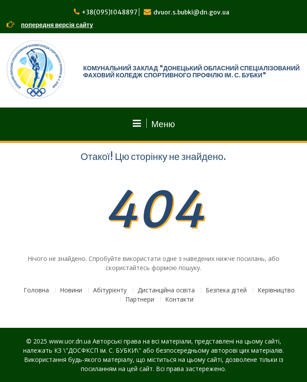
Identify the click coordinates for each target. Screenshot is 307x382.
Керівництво (276, 290)
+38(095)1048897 (110, 12)
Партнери (139, 299)
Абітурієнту (110, 290)
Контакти (179, 299)
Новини (71, 290)
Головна (36, 290)
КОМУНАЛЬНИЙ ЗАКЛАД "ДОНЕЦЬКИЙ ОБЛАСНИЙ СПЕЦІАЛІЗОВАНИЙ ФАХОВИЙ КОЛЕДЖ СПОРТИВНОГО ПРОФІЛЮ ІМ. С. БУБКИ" (191, 72)
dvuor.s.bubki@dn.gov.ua (191, 12)
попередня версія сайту (57, 25)
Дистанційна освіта (166, 290)
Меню (153, 123)
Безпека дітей (226, 290)
